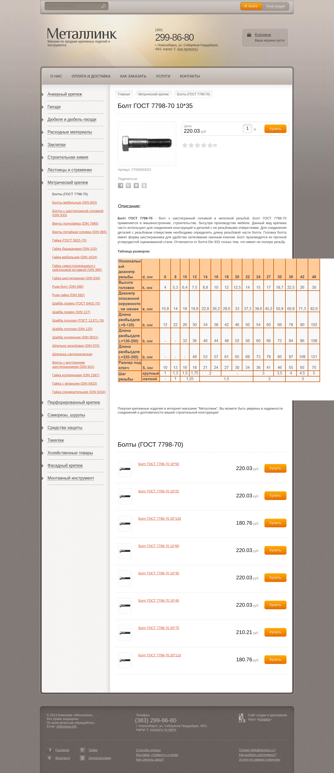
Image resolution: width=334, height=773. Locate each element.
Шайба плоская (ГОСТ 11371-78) (78, 320)
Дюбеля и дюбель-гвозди (72, 119)
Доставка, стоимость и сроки (157, 755)
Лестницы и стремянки (70, 170)
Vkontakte (136, 185)
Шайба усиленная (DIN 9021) (75, 337)
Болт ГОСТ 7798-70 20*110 (159, 655)
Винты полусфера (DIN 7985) (75, 223)
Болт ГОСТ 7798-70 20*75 (158, 628)
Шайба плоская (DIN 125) (72, 329)
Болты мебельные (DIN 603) (74, 202)
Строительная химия (68, 157)
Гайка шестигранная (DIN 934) (76, 278)
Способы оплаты (148, 750)
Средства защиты (65, 427)
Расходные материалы (70, 132)
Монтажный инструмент (71, 478)
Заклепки (57, 144)
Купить (275, 468)
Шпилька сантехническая (72, 354)
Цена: (188, 126)
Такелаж (56, 440)
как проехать (187, 49)
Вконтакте (62, 758)
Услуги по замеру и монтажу (259, 759)
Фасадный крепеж (65, 465)
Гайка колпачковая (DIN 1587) (76, 375)
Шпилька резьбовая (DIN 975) (76, 346)
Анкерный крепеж (65, 94)
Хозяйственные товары (70, 453)
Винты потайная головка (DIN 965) (79, 232)
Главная (124, 94)
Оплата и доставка (91, 76)
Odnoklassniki (144, 185)
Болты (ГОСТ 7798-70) (70, 194)
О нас (56, 76)
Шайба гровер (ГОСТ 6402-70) (76, 303)
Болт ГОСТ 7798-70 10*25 (158, 491)
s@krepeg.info (66, 726)
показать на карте (163, 729)
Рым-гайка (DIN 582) (68, 295)
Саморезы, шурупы (66, 415)
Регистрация (276, 6)
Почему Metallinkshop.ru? (257, 750)
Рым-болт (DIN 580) (68, 286)
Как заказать (133, 76)
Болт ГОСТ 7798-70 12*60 (158, 546)
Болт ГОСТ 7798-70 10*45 (158, 600)
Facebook (120, 185)
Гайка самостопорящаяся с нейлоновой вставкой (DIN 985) (77, 268)
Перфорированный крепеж (74, 402)
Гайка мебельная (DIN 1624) (74, 257)
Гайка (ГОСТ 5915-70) (69, 240)
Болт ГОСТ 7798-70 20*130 (159, 519)
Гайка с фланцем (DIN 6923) (74, 383)
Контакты (190, 76)
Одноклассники (99, 758)
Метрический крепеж (68, 182)
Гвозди (54, 107)
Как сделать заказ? (150, 759)
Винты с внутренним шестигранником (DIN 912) (73, 364)
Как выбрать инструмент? (257, 755)
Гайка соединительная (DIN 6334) (79, 392)
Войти (253, 6)
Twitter (128, 185)
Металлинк (82, 34)
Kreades (264, 719)
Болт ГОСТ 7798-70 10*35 (158, 573)
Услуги (163, 76)
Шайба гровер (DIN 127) (71, 312)
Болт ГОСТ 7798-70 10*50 (158, 464)
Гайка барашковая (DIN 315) (74, 249)
